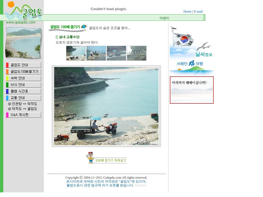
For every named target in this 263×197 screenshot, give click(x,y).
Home (187, 11)
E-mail (198, 11)
